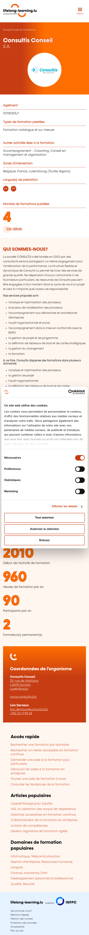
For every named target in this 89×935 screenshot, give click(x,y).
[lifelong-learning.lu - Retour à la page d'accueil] (20, 11)
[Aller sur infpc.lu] (43, 904)
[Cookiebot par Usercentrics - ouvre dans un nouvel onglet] (70, 392)
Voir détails (14, 229)
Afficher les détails (64, 506)
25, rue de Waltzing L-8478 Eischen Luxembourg (24, 684)
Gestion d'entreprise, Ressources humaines (42, 862)
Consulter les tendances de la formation (40, 784)
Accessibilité (17, 927)
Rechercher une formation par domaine (40, 744)
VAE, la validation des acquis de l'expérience (43, 809)
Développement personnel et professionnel (42, 878)
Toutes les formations (23, 30)
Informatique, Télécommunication (35, 856)
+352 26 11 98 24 (21, 713)
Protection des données (24, 923)
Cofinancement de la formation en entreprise (44, 820)
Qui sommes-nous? (21, 911)
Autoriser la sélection (44, 529)
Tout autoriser (44, 517)
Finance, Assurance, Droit (29, 873)
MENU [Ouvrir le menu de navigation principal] (80, 14)
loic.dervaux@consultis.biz (29, 709)
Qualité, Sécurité (23, 884)
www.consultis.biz (23, 696)
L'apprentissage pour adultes (32, 803)
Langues (17, 867)
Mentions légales (20, 915)
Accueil (7, 30)
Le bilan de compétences (29, 825)
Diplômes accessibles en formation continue (43, 814)
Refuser (44, 540)
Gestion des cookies (22, 919)
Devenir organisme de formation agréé (39, 831)
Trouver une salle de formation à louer (38, 778)
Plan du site (17, 931)
